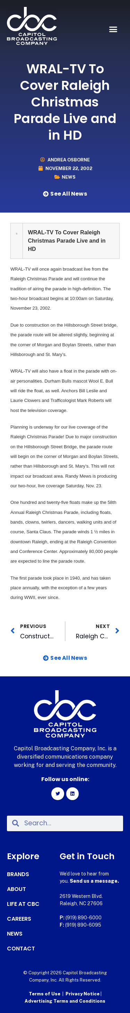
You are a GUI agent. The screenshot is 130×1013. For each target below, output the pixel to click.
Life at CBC (23, 904)
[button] (113, 29)
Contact (21, 948)
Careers (19, 919)
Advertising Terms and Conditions (65, 1001)
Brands (18, 874)
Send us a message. (94, 881)
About (16, 889)
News (69, 177)
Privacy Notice (83, 993)
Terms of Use (44, 993)
